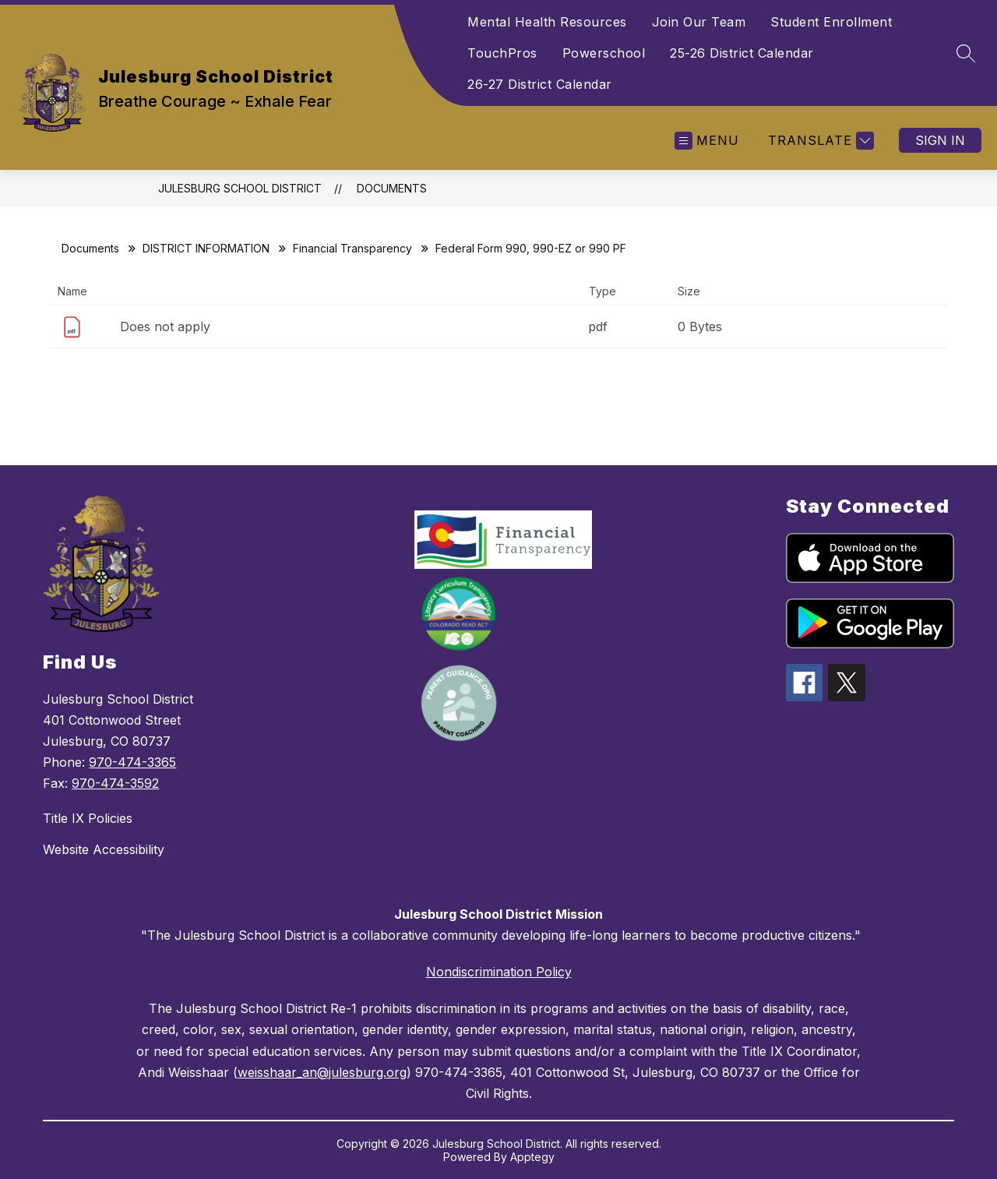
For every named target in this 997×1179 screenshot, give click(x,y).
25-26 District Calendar (742, 53)
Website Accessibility (103, 849)
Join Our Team (699, 22)
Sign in (940, 140)
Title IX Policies (87, 818)
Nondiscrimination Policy (499, 972)
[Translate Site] (819, 140)
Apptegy (532, 1156)
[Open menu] (707, 140)
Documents (392, 188)
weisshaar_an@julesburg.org (322, 1072)
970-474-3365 (132, 762)
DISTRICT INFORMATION (206, 248)
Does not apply (165, 326)
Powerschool (604, 53)
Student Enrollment (831, 22)
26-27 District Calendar (539, 84)
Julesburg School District (240, 188)
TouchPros (502, 53)
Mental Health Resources (547, 22)
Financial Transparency (352, 248)
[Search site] (965, 53)
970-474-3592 (115, 783)
